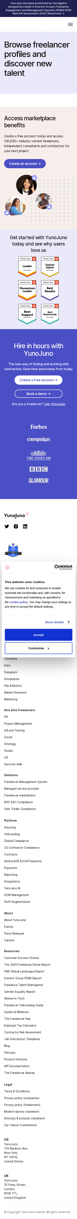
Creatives (10, 658)
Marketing (10, 699)
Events (8, 926)
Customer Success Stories (21, 958)
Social (8, 737)
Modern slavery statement (21, 1111)
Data (7, 665)
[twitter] (7, 526)
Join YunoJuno (54, 404)
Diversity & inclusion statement (24, 1118)
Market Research (15, 692)
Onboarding (12, 834)
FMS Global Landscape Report (24, 971)
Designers (10, 672)
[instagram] (16, 526)
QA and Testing (14, 730)
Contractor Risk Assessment (22, 1032)
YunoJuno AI (12, 888)
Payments (10, 868)
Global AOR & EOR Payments (23, 861)
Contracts (10, 854)
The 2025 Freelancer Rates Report (27, 964)
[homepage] (22, 515)
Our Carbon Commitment (20, 1125)
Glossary (10, 1052)
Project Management (18, 723)
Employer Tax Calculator (20, 1025)
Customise (38, 648)
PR (6, 717)
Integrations (12, 881)
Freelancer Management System (25, 781)
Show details (54, 622)
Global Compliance (16, 841)
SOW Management (16, 895)
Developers (12, 679)
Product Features (15, 1059)
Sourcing (10, 827)
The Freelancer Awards (19, 1073)
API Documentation (16, 1066)
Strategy (10, 744)
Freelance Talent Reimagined (23, 985)
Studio (8, 750)
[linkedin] (25, 526)
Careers (9, 940)
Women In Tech (14, 998)
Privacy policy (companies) (22, 1098)
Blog (7, 1045)
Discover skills (13, 764)
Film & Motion (13, 685)
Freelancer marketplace (20, 795)
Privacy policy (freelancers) (22, 1104)
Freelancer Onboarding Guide (23, 1005)
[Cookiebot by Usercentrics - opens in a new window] (54, 567)
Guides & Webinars (16, 1012)
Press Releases (14, 933)
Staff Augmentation (17, 901)
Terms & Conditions (17, 1091)
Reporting (10, 874)
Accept (38, 634)
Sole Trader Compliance (20, 809)
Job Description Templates (22, 1039)
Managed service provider (21, 788)
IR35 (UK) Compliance (18, 802)
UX (6, 757)
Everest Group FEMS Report (23, 978)
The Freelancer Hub (17, 1018)
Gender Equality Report (20, 991)
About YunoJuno (15, 920)
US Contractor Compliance (21, 847)
